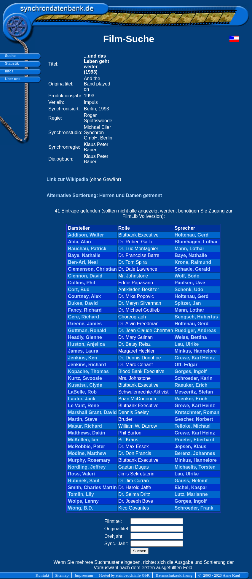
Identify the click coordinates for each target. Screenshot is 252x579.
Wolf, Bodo (187, 275)
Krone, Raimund (193, 262)
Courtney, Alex (84, 296)
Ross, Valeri (81, 473)
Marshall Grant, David (92, 412)
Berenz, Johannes (195, 453)
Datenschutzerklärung (174, 575)
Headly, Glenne (85, 337)
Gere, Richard (83, 316)
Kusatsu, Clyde (85, 385)
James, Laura (83, 350)
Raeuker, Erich (191, 385)
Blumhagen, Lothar (196, 241)
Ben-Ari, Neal (83, 262)
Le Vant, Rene (83, 405)
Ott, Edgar (186, 364)
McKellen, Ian (83, 439)
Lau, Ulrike (187, 344)
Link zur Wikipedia (67, 179)
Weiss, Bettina (191, 337)
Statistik (11, 63)
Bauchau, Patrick (87, 248)
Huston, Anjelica (86, 344)
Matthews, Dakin (86, 432)
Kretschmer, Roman (197, 412)
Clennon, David (85, 275)
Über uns (11, 79)
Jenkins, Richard (87, 364)
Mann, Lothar (189, 248)
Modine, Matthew (87, 453)
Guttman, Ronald (87, 330)
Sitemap (62, 575)
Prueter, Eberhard (194, 439)
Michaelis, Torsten (195, 466)
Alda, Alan (79, 241)
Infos (8, 71)
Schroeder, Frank (194, 507)
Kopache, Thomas (88, 371)
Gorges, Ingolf (191, 371)
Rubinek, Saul (83, 480)
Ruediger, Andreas (195, 330)
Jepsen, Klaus (191, 446)
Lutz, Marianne (191, 494)
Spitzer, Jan (188, 303)
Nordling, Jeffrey (87, 466)
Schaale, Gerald (192, 269)
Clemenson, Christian (92, 269)
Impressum (84, 575)
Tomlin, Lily (81, 494)
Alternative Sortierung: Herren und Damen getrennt (104, 195)
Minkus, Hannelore (196, 350)
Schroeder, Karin (194, 378)
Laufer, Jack (81, 398)
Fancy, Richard (85, 309)
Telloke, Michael (193, 426)
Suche (9, 56)
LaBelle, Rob (82, 391)
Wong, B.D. (80, 507)
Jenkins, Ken (82, 357)
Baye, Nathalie (84, 255)
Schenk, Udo (189, 289)
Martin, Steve (83, 419)
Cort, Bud (79, 289)
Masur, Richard (85, 426)
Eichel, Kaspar (191, 487)
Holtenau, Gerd (192, 234)
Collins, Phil (81, 282)
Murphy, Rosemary (89, 460)
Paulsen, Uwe (190, 282)
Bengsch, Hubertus (196, 316)
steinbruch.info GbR (132, 575)
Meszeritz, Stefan (194, 391)
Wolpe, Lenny (83, 501)
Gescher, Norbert (194, 419)
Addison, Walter (86, 234)
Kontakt (42, 575)
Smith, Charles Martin (92, 487)
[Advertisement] (165, 108)
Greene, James (85, 323)
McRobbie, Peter (86, 446)
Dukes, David (83, 303)
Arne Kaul (231, 575)
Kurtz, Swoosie (85, 378)
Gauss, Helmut (191, 480)
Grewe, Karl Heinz (195, 357)
